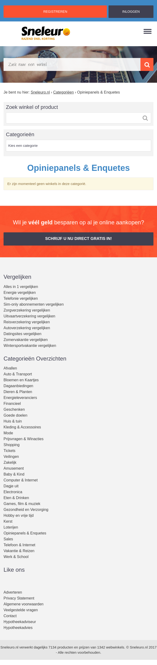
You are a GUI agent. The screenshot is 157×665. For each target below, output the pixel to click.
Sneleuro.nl (9, 647)
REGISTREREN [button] (55, 11)
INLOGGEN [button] (131, 11)
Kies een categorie (23, 146)
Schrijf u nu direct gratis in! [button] (78, 238)
